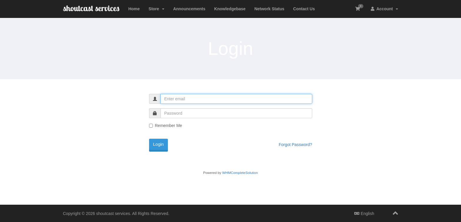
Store (156, 8)
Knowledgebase (230, 8)
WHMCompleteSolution (240, 172)
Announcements (189, 8)
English (364, 213)
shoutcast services (91, 8)
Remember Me (165, 125)
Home (134, 8)
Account (384, 8)
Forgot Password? (295, 144)
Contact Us (304, 8)
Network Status (269, 8)
